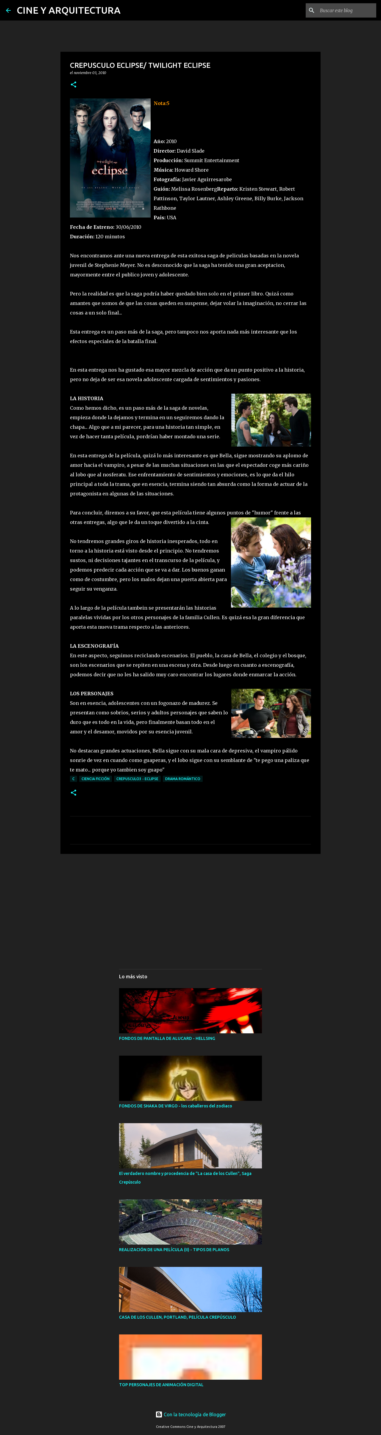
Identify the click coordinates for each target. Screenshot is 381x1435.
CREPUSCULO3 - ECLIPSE (137, 779)
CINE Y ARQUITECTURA (69, 10)
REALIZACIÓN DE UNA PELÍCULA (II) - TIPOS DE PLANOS (174, 1249)
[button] (73, 85)
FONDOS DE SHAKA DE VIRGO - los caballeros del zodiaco (175, 1106)
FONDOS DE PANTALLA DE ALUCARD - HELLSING (167, 1038)
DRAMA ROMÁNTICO (182, 779)
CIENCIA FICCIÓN (96, 779)
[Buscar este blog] (345, 10)
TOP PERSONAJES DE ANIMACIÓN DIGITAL (161, 1384)
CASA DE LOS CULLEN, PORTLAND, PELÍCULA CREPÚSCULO (177, 1317)
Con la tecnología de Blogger (190, 1414)
